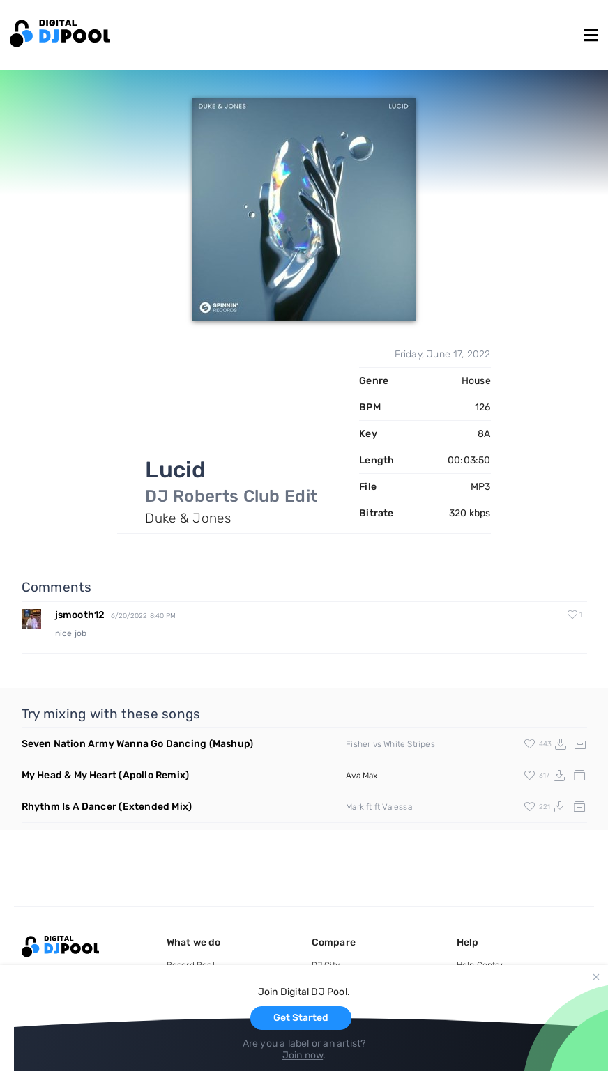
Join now (303, 1055)
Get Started (300, 1018)
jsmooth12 (80, 615)
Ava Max (361, 775)
